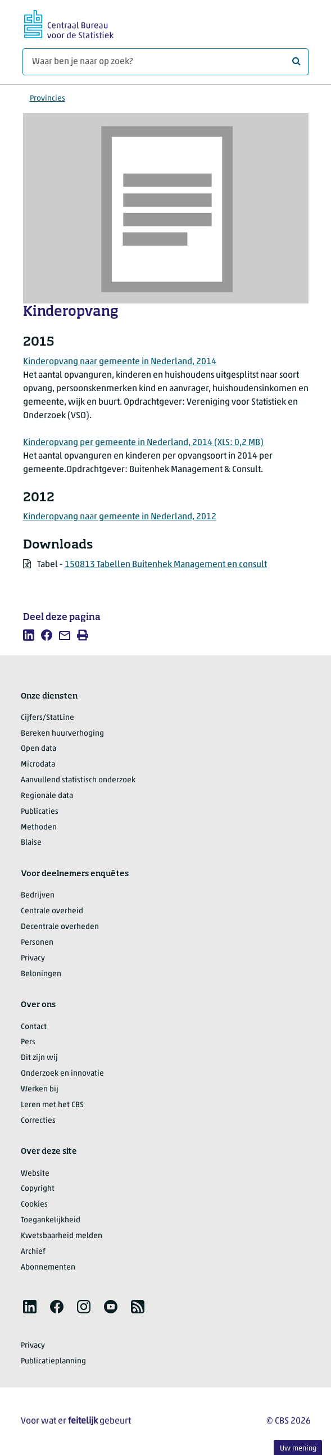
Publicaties (39, 811)
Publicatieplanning (53, 1361)
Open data (38, 749)
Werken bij (39, 1089)
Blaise (31, 842)
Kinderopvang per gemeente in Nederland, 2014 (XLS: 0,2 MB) (143, 442)
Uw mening (298, 1448)
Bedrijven (38, 895)
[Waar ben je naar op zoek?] (165, 61)
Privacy (33, 958)
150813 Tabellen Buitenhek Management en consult (166, 564)
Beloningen (41, 974)
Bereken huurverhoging (62, 733)
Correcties (38, 1121)
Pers (28, 1042)
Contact (34, 1027)
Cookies (34, 1204)
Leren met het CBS (52, 1105)
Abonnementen (48, 1267)
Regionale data (47, 796)
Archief (33, 1251)
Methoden (39, 827)
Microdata (38, 764)
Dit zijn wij (39, 1058)
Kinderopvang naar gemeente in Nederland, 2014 (119, 361)
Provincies (47, 98)
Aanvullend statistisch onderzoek (78, 780)
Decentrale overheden (60, 927)
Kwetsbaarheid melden (61, 1236)
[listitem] (28, 635)
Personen (37, 942)
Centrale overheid (52, 911)
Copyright (38, 1189)
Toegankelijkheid (50, 1220)
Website (35, 1173)
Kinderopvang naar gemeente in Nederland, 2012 (119, 517)
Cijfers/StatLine (47, 718)
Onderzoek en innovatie (62, 1073)
